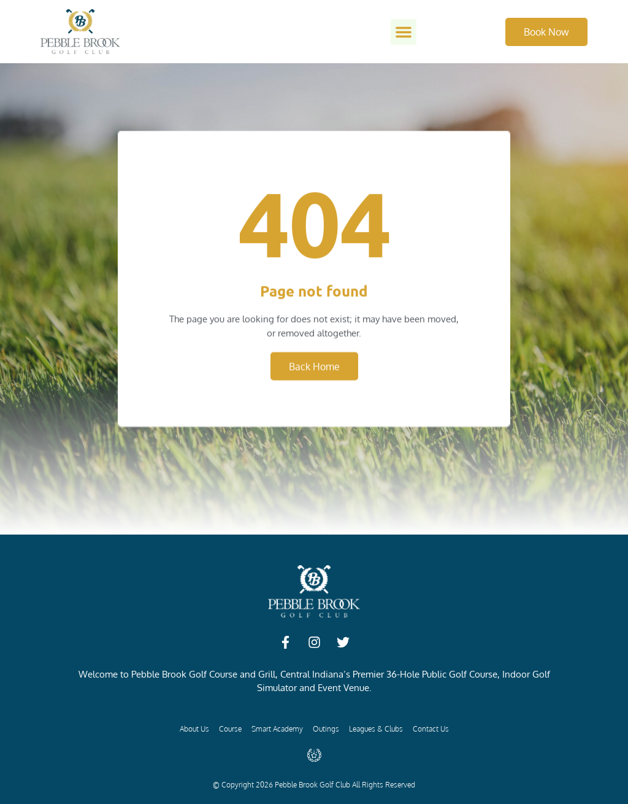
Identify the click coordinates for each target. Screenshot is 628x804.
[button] (403, 32)
